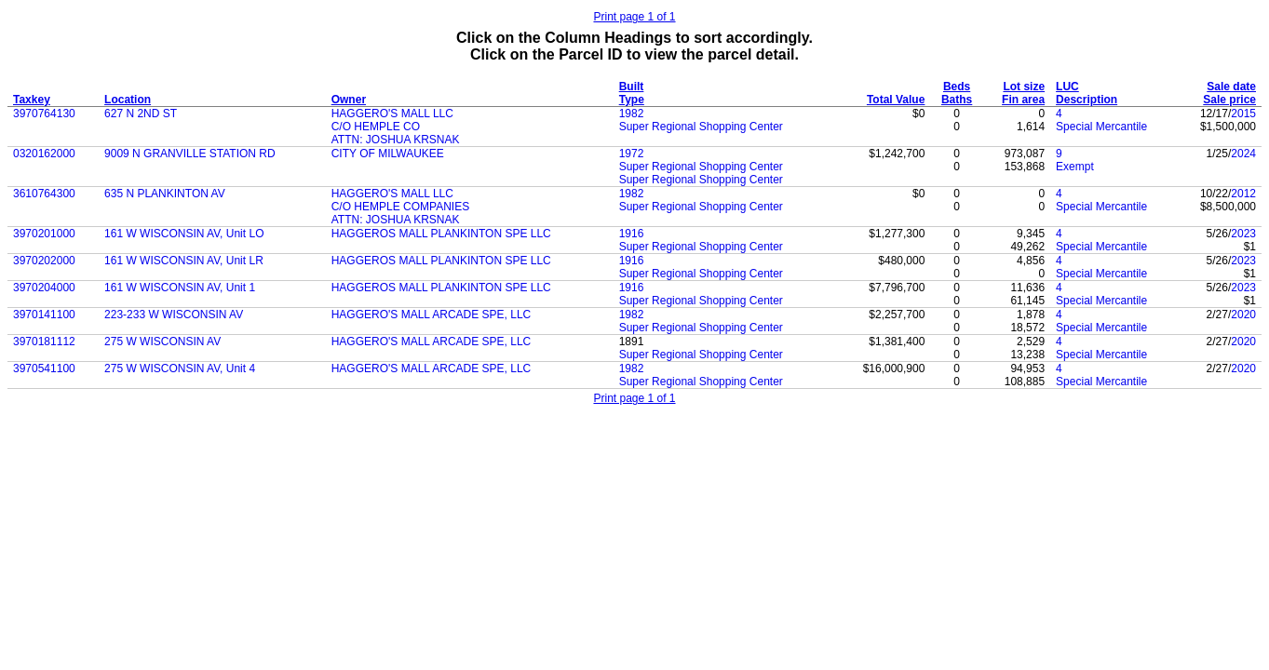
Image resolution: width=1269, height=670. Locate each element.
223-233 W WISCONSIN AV (173, 314)
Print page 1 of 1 (634, 16)
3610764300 (44, 193)
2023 (1243, 233)
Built (631, 86)
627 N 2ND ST (140, 113)
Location (127, 99)
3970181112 (44, 341)
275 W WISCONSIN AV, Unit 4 (179, 368)
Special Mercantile (1101, 126)
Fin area (1023, 99)
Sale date (1231, 86)
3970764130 (44, 113)
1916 (631, 233)
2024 (1243, 153)
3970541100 (44, 368)
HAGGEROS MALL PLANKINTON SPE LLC (441, 233)
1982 (631, 113)
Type (631, 99)
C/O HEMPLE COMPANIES (400, 206)
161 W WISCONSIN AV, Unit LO (183, 233)
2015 (1243, 113)
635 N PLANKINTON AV (164, 193)
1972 (631, 153)
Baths (956, 99)
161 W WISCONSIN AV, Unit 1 (179, 287)
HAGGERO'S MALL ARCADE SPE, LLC (431, 314)
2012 (1243, 193)
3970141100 (44, 314)
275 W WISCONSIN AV (162, 341)
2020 (1243, 314)
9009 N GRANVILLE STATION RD (190, 153)
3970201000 (44, 233)
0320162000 (44, 153)
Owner (348, 99)
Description (1086, 99)
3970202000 (44, 260)
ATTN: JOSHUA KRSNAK (395, 139)
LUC (1067, 86)
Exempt (1075, 166)
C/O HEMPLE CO (375, 126)
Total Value (896, 99)
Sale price (1229, 99)
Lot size (1024, 86)
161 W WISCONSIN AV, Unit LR (183, 260)
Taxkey (31, 99)
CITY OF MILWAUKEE (387, 153)
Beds (956, 86)
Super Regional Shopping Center (701, 126)
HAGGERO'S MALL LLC (392, 113)
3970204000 (44, 287)
